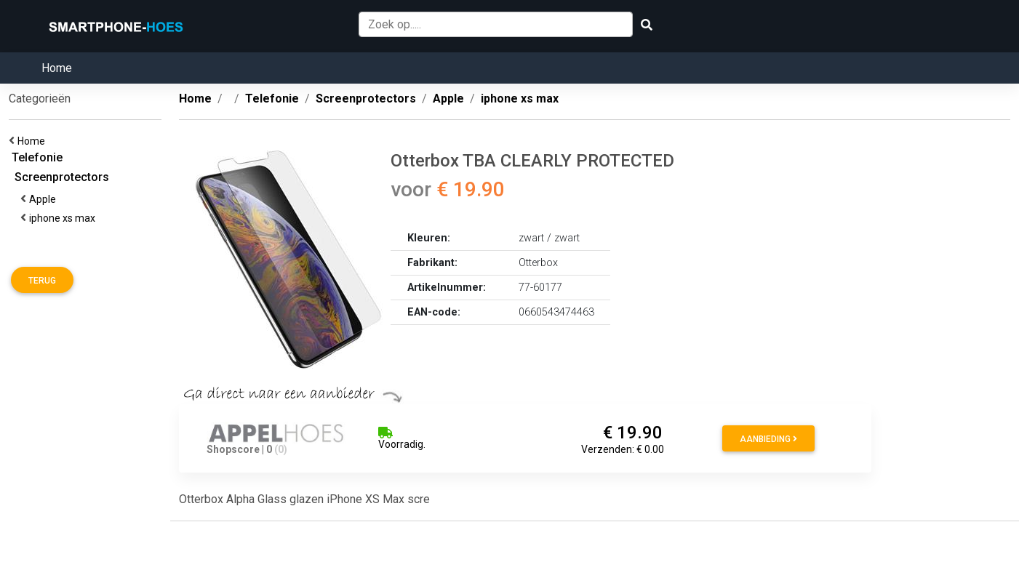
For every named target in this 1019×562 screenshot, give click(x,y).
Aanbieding (768, 439)
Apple (44, 199)
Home (56, 68)
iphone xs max (64, 218)
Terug (42, 281)
